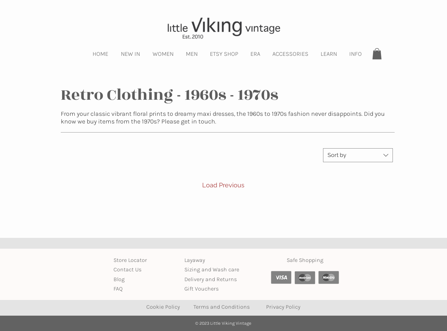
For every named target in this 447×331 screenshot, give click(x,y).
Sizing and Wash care (211, 269)
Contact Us (127, 269)
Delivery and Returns (210, 279)
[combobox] (358, 155)
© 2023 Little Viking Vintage (223, 323)
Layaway (194, 260)
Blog (119, 279)
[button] (130, 54)
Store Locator (130, 260)
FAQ (118, 288)
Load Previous (223, 185)
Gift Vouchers (201, 288)
